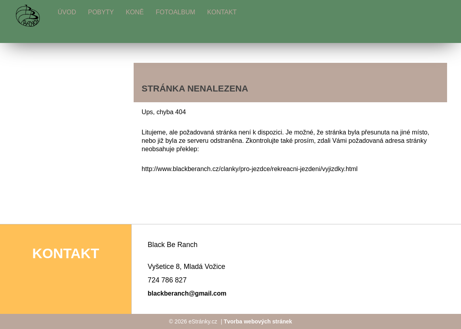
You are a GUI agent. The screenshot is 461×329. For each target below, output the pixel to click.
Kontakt (222, 12)
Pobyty (101, 12)
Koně (135, 12)
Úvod (67, 12)
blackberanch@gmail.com (187, 293)
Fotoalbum (175, 12)
